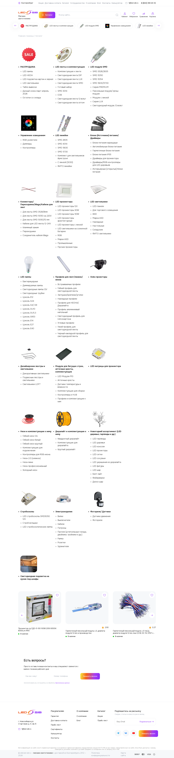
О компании (91, 3)
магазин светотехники (43, 752)
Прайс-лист (56, 724)
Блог (99, 3)
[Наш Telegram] (118, 733)
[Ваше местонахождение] (25, 3)
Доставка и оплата (53, 3)
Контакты (106, 3)
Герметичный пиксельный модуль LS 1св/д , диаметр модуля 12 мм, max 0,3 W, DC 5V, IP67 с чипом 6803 (133, 631)
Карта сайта (123, 753)
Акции (41, 3)
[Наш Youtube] (133, 733)
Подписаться (145, 721)
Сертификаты (56, 729)
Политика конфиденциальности (100, 753)
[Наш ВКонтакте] (126, 733)
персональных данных (62, 682)
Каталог (65, 3)
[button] (22, 614)
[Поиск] (117, 14)
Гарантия (55, 716)
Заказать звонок (90, 676)
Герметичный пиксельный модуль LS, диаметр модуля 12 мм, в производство (85, 631)
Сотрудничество (77, 3)
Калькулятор (117, 3)
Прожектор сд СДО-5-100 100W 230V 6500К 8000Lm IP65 (37, 629)
